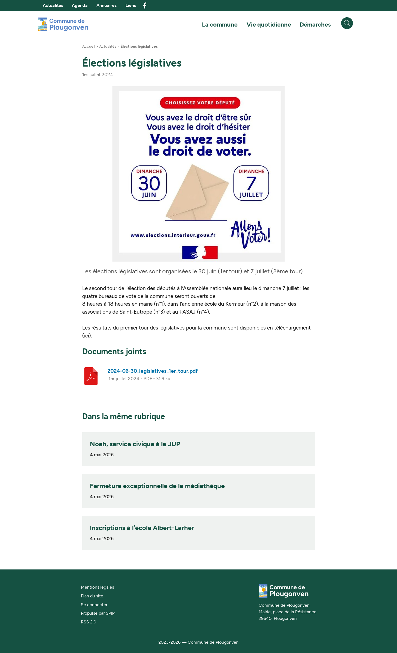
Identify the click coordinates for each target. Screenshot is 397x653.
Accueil (88, 46)
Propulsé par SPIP (98, 613)
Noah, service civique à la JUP (135, 444)
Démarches (315, 24)
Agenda (80, 5)
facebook (144, 5)
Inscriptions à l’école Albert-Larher (142, 528)
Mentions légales (97, 587)
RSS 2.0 (88, 622)
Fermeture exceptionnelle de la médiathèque (157, 486)
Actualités (53, 5)
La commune (220, 24)
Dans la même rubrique (123, 416)
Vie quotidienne (269, 24)
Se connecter (94, 604)
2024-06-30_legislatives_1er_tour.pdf (152, 371)
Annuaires (106, 5)
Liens (130, 5)
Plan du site (92, 595)
